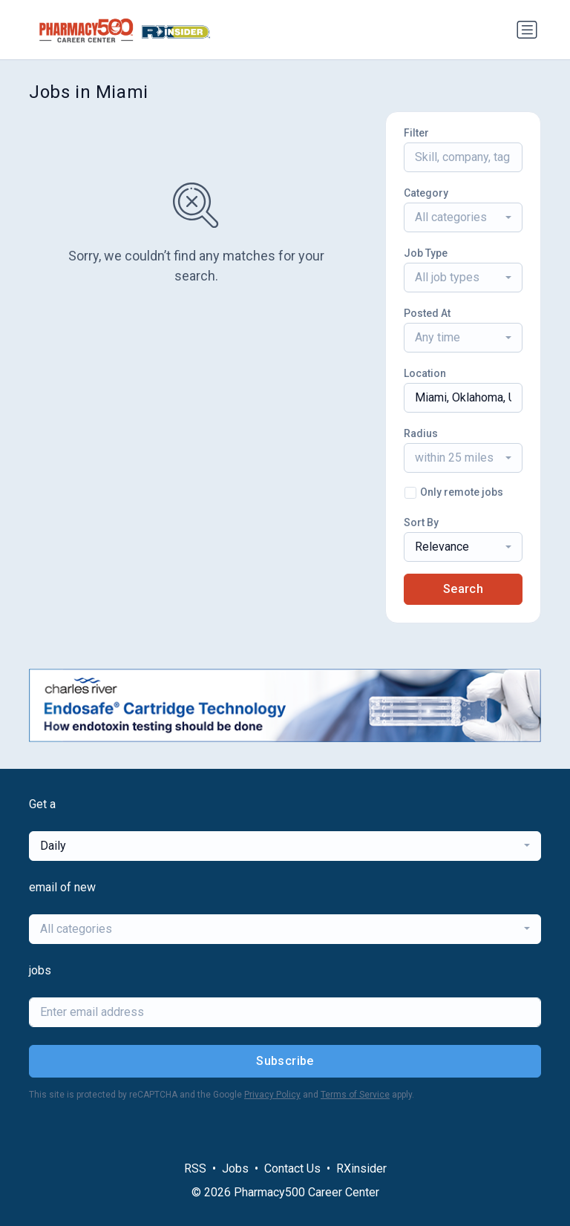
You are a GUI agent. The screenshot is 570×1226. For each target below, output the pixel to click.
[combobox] (463, 217)
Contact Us (292, 1168)
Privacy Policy (272, 1094)
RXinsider (361, 1168)
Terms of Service (355, 1094)
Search (463, 589)
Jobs (235, 1168)
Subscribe (285, 1061)
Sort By (421, 522)
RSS (195, 1168)
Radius (421, 433)
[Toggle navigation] (527, 30)
